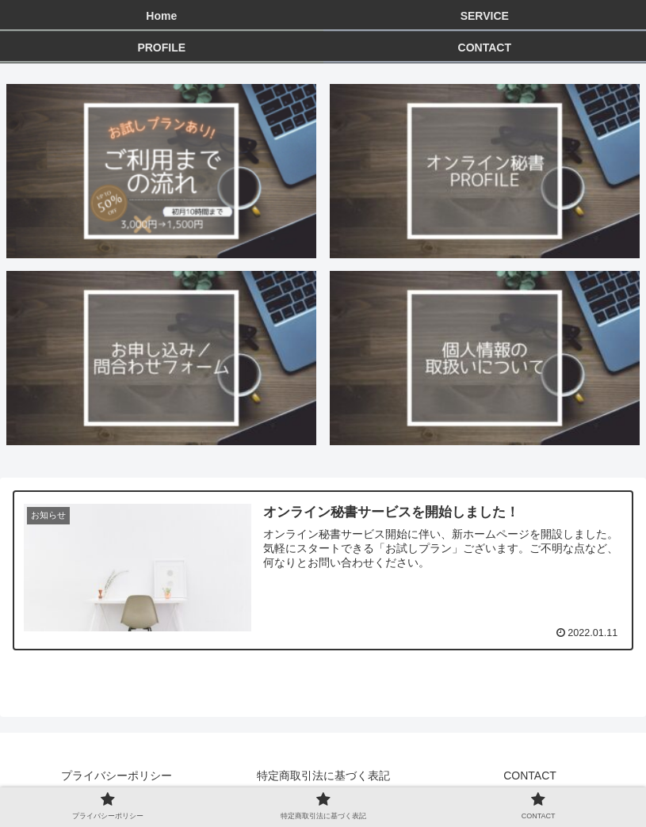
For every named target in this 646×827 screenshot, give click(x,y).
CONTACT (529, 775)
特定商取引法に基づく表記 (323, 775)
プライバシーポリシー (116, 775)
